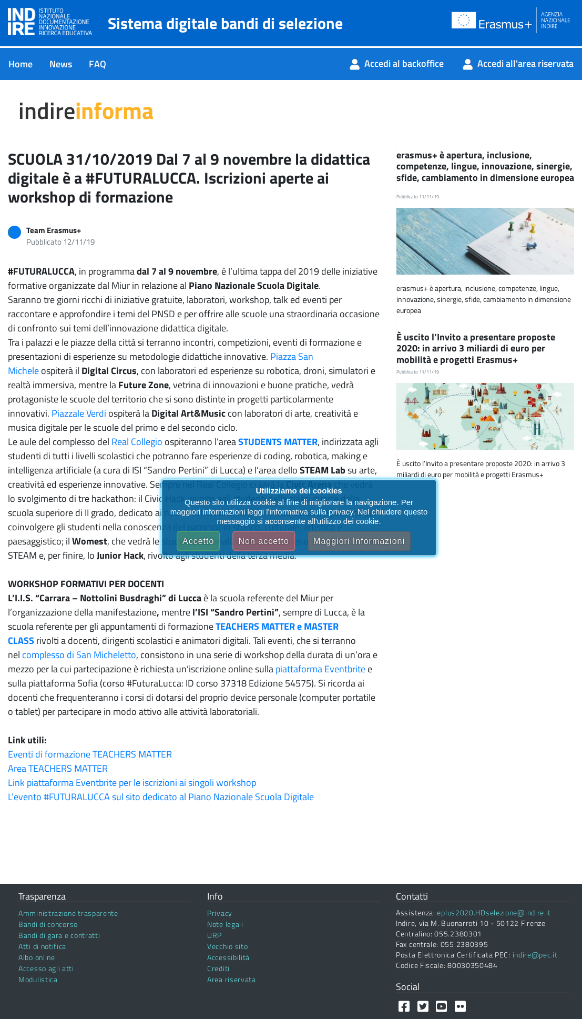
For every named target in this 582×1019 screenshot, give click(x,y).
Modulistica (38, 979)
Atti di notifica (42, 946)
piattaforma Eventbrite (320, 669)
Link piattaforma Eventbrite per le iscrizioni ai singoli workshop (132, 782)
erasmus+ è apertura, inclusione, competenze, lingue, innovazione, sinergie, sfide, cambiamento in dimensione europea (485, 166)
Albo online (36, 957)
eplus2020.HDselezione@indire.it (494, 912)
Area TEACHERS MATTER (58, 768)
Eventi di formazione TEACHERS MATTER (90, 754)
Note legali (225, 924)
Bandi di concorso (48, 924)
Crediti (218, 968)
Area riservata (231, 979)
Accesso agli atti (46, 968)
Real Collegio (136, 442)
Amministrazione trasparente (68, 913)
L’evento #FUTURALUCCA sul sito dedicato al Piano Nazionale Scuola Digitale (161, 797)
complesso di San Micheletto (79, 655)
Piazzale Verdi (79, 413)
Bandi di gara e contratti (59, 935)
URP (214, 935)
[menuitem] (20, 63)
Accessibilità (228, 957)
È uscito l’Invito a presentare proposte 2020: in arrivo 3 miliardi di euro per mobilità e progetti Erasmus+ (475, 348)
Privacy (219, 913)
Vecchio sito (227, 946)
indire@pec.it (535, 954)
